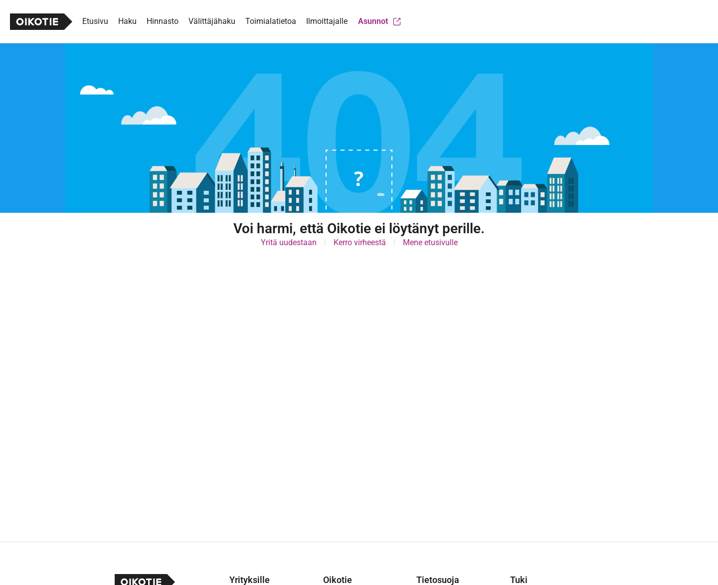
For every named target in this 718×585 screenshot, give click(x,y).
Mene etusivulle (430, 242)
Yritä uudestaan (289, 242)
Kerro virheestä (360, 242)
